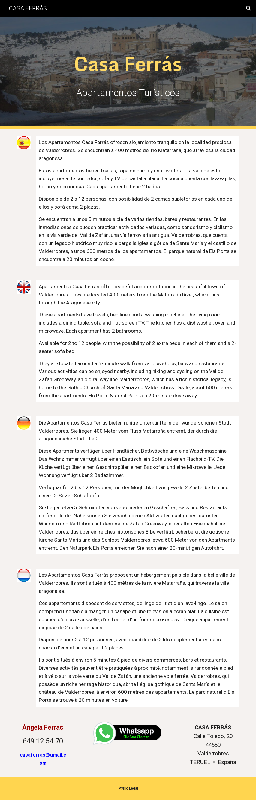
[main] (128, 62)
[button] (249, 8)
